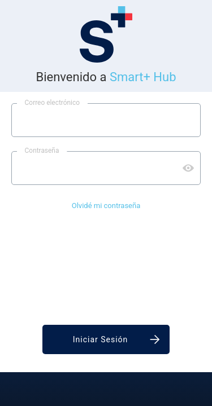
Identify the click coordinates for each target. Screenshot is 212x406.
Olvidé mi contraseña (106, 205)
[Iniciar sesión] (106, 339)
